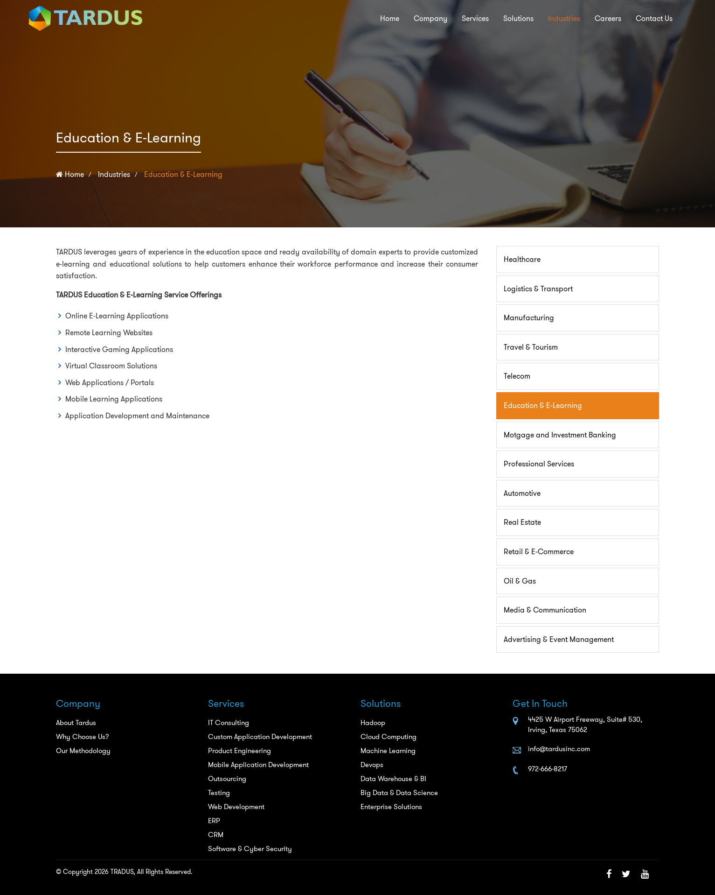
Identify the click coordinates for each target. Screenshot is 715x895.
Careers (594, 19)
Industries (542, 19)
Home (336, 19)
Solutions (489, 19)
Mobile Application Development (258, 765)
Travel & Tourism (531, 347)
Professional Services (539, 463)
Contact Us (649, 19)
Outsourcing (227, 779)
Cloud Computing (389, 737)
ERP (214, 821)
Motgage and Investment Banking (560, 435)
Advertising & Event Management (559, 639)
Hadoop (373, 723)
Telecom (517, 376)
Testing (219, 793)
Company (385, 19)
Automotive (522, 493)
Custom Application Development (260, 737)
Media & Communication (545, 610)
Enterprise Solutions (391, 807)
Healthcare (522, 259)
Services (438, 19)
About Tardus (76, 723)
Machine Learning (388, 751)
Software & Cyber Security (250, 849)
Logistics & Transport (538, 288)
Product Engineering (239, 751)
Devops (372, 765)
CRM (215, 835)
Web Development (236, 807)
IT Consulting (228, 723)
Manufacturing (529, 317)
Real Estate (522, 522)
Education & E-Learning (183, 174)
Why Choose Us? (82, 737)
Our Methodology (83, 751)
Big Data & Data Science (399, 793)
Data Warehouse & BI (393, 779)
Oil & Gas (520, 581)
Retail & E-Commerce (539, 551)
